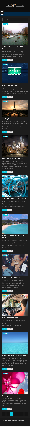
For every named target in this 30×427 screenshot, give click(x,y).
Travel (5, 24)
